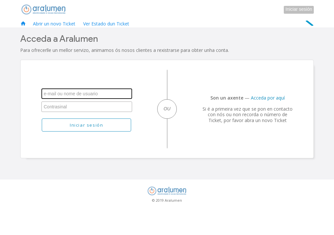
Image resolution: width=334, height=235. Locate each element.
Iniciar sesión (298, 9)
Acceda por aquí (268, 98)
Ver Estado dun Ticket (106, 24)
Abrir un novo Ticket (54, 24)
